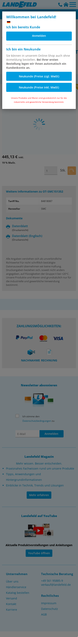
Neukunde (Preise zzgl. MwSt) (39, 76)
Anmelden (39, 36)
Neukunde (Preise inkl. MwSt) (39, 87)
